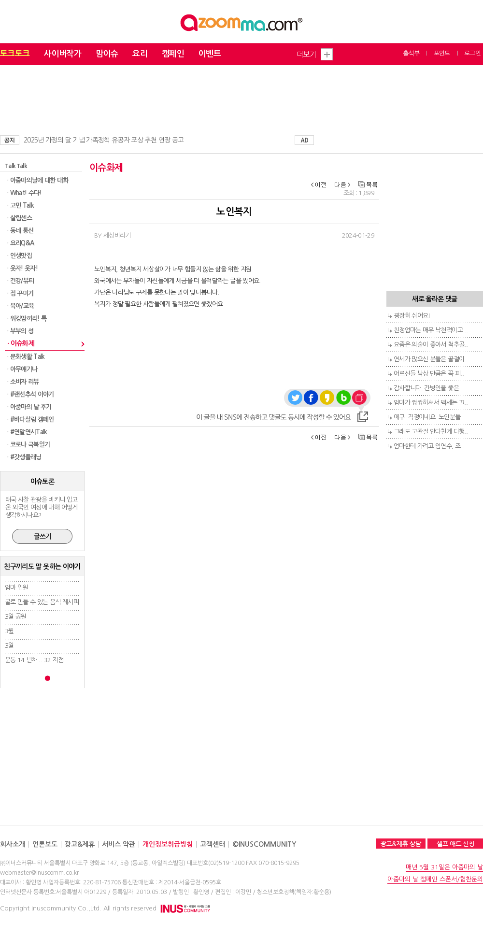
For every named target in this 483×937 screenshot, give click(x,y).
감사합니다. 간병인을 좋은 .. (429, 388)
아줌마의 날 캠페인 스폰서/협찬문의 (435, 879)
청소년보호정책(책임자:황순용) (294, 892)
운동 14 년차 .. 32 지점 (34, 660)
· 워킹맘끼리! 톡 (27, 318)
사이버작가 (62, 54)
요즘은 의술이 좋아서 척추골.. (431, 344)
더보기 (306, 54)
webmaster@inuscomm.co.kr (39, 873)
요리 (139, 54)
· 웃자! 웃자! (22, 268)
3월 (9, 631)
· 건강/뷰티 (20, 281)
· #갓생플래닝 (24, 457)
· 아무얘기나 (22, 369)
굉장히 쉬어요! (412, 315)
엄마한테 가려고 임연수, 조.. (429, 446)
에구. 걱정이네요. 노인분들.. (429, 417)
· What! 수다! (24, 193)
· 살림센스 (19, 218)
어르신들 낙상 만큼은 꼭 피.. (429, 373)
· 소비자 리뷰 (23, 382)
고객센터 (212, 844)
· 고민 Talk (20, 205)
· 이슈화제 (20, 343)
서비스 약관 (118, 844)
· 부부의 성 (20, 331)
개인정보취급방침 (167, 844)
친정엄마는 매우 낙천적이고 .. (431, 330)
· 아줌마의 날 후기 (29, 407)
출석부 (411, 53)
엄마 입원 (16, 587)
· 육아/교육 (20, 306)
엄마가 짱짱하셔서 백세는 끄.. (431, 402)
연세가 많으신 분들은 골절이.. (431, 359)
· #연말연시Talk (27, 432)
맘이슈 (107, 54)
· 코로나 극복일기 (28, 444)
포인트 (442, 53)
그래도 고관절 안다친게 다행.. (431, 431)
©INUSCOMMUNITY (264, 844)
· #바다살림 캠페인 (30, 419)
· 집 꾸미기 (20, 293)
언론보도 (44, 844)
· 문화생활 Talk (26, 357)
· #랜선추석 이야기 (30, 394)
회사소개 (12, 844)
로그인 (472, 53)
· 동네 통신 (20, 230)
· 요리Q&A (20, 243)
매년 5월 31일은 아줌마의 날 (444, 867)
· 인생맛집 (19, 256)
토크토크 (14, 54)
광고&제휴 (80, 844)
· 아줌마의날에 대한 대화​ (37, 180)
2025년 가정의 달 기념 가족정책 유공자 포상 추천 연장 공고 (104, 140)
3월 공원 (16, 616)
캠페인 (173, 54)
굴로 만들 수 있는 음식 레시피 (42, 602)
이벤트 (210, 54)
